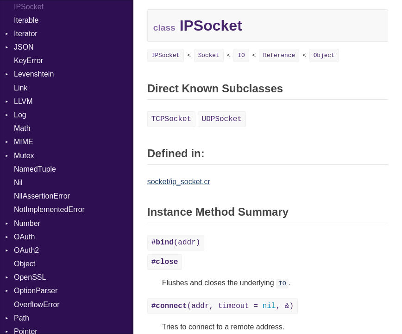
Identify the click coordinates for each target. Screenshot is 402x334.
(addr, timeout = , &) (222, 306)
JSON (24, 47)
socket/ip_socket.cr (178, 182)
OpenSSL (30, 277)
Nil (18, 182)
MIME (23, 142)
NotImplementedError (49, 209)
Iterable (26, 20)
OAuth (24, 237)
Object (24, 264)
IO (241, 55)
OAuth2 (26, 250)
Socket (209, 55)
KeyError (28, 60)
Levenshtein (34, 74)
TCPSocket (171, 119)
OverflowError (37, 304)
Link (20, 88)
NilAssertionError (42, 196)
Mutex (24, 156)
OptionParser (35, 291)
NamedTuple (35, 169)
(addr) (176, 242)
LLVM (23, 101)
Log (20, 115)
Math (22, 128)
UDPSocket (222, 119)
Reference (279, 55)
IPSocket (165, 55)
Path (21, 318)
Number (27, 223)
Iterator (26, 34)
